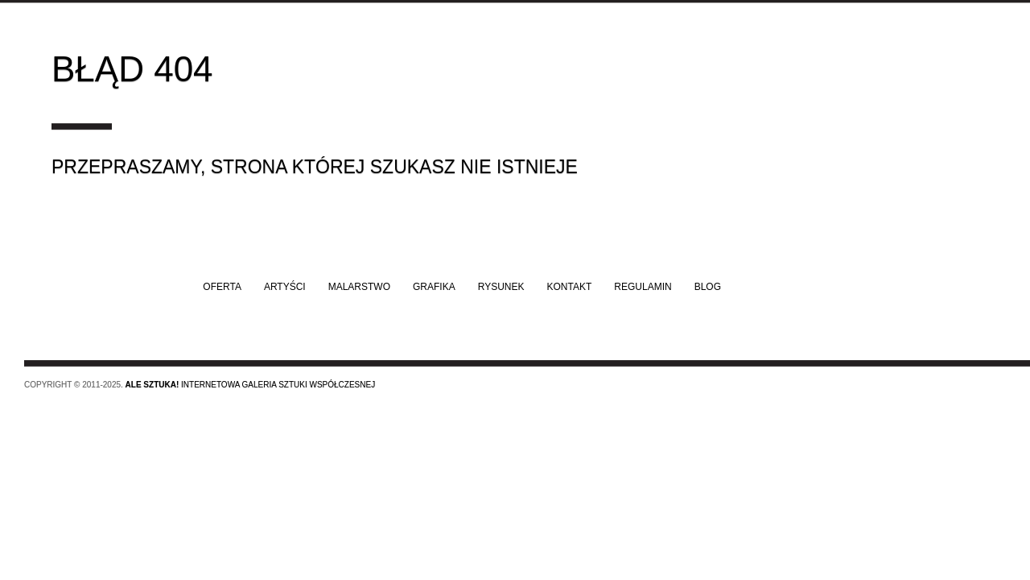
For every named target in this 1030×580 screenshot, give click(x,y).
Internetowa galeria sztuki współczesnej (251, 384)
